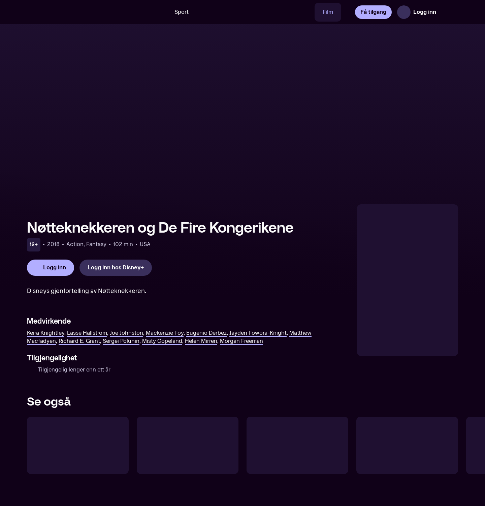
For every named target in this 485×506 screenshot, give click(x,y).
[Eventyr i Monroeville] (297, 445)
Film (328, 12)
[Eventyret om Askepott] (78, 445)
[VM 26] (255, 12)
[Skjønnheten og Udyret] (407, 445)
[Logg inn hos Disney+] (115, 268)
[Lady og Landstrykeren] (187, 445)
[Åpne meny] (448, 12)
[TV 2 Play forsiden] (77, 12)
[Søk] (156, 12)
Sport (181, 12)
